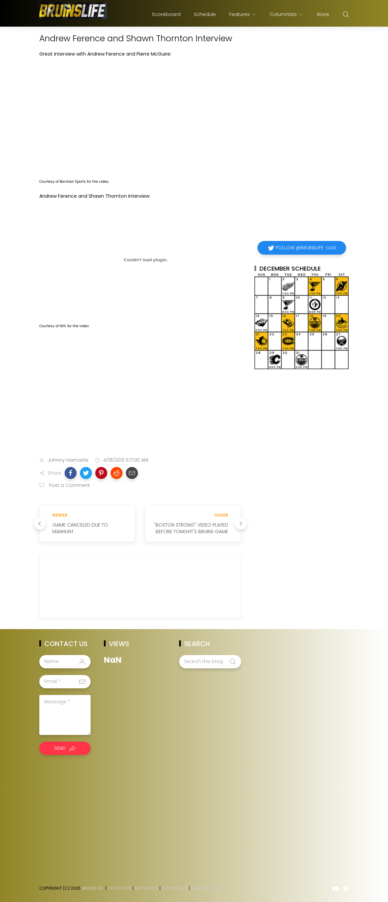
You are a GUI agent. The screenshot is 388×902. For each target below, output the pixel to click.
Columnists (286, 14)
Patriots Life (175, 888)
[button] (71, 473)
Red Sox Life (147, 888)
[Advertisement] (140, 399)
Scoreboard (166, 14)
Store (323, 14)
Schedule (205, 14)
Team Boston (204, 888)
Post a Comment (69, 485)
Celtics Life (120, 888)
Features (242, 14)
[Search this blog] (210, 661)
